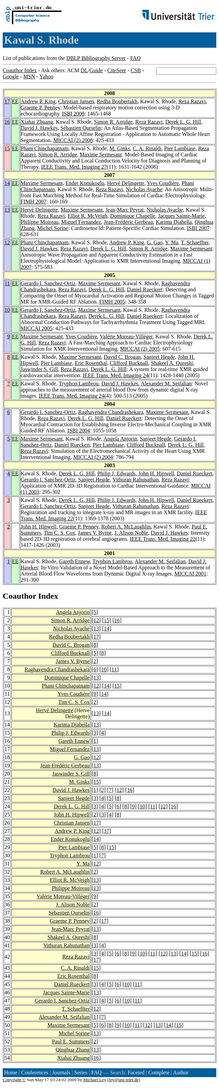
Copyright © (14, 1079)
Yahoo (46, 76)
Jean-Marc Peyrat (124, 210)
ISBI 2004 (78, 430)
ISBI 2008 (73, 114)
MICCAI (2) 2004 (93, 457)
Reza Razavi (192, 101)
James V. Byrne (95, 533)
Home (10, 1072)
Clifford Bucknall (129, 363)
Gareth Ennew (74, 561)
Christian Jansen (76, 101)
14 (7, 183)
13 (7, 210)
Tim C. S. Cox (59, 533)
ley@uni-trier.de (123, 1079)
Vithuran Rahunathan (135, 479)
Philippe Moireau (40, 222)
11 (7, 283)
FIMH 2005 (112, 302)
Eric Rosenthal (91, 363)
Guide (96, 70)
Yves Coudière (163, 183)
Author (180, 1072)
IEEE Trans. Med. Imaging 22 (163, 539)
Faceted (136, 1072)
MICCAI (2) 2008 (73, 140)
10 (7, 310)
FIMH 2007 (34, 201)
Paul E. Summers (71, 1041)
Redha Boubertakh (117, 101)
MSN (29, 76)
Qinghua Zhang (72, 1050)
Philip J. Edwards (116, 473)
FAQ (135, 58)
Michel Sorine (52, 228)
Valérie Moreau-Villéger (126, 336)
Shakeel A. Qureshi (172, 363)
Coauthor (19, 596)
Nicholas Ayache (144, 189)
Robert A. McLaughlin (126, 527)
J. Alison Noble (131, 533)
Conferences (34, 1072)
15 (7, 148)
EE (15, 101)
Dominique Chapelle (132, 216)
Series (80, 1072)
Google (11, 76)
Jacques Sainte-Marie (181, 216)
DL (84, 70)
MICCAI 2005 (37, 328)
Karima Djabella (174, 222)
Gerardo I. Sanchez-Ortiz (48, 283)
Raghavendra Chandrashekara (110, 412)
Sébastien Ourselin (80, 128)
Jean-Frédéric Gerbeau (128, 222)
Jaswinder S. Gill (39, 369)
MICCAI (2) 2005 (139, 349)
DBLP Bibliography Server (96, 58)
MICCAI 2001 (190, 574)
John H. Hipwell (156, 473)
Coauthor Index (20, 70)
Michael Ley (94, 1079)
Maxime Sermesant (101, 154)
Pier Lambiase (180, 148)
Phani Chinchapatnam (45, 148)
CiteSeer (116, 70)
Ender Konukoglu (85, 183)
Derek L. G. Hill (183, 122)
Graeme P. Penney (41, 107)
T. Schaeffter (194, 242)
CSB (136, 70)
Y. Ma (171, 242)
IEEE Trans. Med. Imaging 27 (74, 167)
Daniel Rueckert (144, 289)
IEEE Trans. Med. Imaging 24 (115, 375)
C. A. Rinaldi (147, 148)
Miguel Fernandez (81, 222)
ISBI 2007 (198, 228)
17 (7, 101)
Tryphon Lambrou (79, 383)
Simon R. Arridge (113, 122)
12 (7, 242)
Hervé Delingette (126, 183)
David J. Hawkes (39, 128)
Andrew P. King (38, 101)
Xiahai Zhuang (37, 122)
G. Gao (155, 242)
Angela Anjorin (120, 439)
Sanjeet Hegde (159, 357)
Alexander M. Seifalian (166, 383)
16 (7, 122)
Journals (61, 1072)
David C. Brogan (122, 357)
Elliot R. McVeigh (87, 216)
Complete (158, 1072)
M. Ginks (120, 148)
